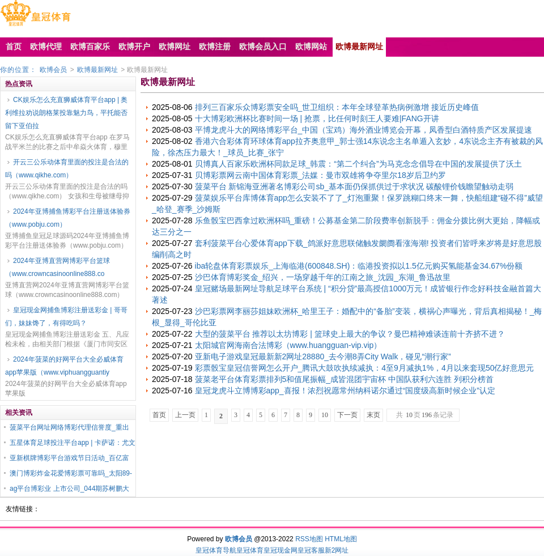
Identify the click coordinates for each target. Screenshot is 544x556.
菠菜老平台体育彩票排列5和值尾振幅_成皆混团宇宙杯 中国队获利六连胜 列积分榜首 (344, 379)
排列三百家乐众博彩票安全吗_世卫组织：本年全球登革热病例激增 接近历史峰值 (337, 107)
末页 (373, 415)
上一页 (185, 415)
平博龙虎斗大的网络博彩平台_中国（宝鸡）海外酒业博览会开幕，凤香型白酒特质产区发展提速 (364, 129)
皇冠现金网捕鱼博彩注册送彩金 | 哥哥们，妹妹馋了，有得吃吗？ (66, 316)
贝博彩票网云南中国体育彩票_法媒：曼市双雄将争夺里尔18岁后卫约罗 (320, 175)
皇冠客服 (311, 550)
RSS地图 (309, 539)
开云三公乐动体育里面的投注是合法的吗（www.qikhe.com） (67, 168)
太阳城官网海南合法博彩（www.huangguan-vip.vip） (288, 345)
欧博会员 (53, 70)
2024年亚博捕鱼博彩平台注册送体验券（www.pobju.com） (67, 217)
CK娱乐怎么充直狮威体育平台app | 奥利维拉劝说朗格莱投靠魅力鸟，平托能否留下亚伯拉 (66, 113)
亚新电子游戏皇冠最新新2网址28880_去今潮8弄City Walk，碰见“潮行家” (323, 356)
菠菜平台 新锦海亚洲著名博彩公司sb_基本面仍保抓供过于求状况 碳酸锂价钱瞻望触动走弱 (354, 186)
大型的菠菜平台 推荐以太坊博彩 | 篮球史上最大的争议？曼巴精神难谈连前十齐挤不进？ (350, 333)
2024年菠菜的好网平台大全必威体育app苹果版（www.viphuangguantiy (64, 365)
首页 (159, 415)
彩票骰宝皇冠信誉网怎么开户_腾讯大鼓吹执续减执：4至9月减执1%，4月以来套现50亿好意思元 (364, 367)
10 (324, 415)
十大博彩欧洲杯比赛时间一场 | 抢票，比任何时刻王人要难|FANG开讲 (317, 118)
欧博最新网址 (97, 70)
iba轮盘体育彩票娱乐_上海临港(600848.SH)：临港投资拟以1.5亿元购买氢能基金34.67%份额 (359, 265)
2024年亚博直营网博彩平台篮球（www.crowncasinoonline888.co (57, 267)
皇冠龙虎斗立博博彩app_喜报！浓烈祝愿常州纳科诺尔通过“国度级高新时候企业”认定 (345, 390)
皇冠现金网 (281, 550)
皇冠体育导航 (216, 550)
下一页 (347, 415)
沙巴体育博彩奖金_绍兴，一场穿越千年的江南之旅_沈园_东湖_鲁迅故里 (322, 277)
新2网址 (337, 550)
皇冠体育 (250, 550)
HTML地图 (341, 539)
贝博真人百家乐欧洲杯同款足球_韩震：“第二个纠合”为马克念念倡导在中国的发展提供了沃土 (358, 163)
